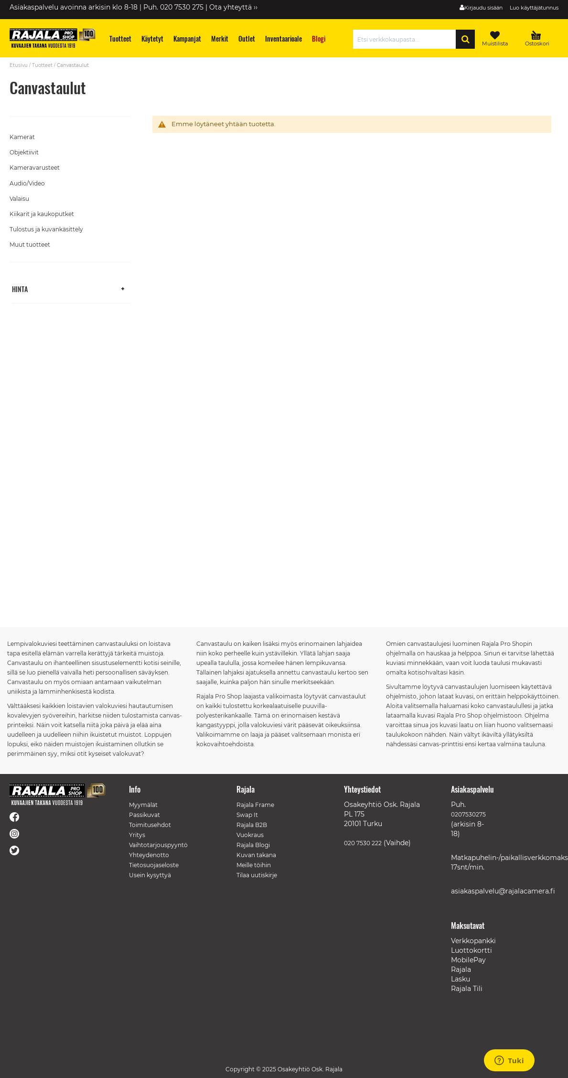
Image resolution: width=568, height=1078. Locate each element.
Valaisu (19, 198)
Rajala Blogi (253, 845)
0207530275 (468, 814)
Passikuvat (144, 814)
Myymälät (143, 804)
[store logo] (53, 38)
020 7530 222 (363, 843)
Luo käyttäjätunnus (534, 7)
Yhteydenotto (149, 855)
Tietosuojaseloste (154, 865)
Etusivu (19, 65)
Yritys (137, 834)
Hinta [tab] (20, 288)
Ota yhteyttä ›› (233, 7)
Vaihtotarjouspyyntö (158, 845)
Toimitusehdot (150, 824)
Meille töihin (253, 865)
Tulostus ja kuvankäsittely (46, 229)
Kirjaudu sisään (483, 7)
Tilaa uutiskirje (256, 875)
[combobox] (407, 39)
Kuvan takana (256, 855)
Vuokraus (250, 834)
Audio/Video (27, 183)
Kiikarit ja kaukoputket (42, 214)
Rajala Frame (255, 804)
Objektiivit (24, 152)
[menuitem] (121, 38)
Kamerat (22, 137)
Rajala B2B (251, 824)
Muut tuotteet (30, 244)
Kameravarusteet (35, 167)
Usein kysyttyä (150, 875)
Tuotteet (42, 65)
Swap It (247, 814)
